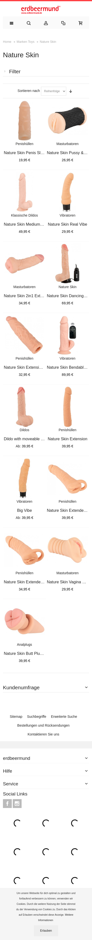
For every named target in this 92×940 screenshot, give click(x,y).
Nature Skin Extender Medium (30, 582)
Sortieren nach (29, 91)
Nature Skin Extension (67, 439)
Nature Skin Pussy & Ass (69, 152)
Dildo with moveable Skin (26, 439)
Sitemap (16, 717)
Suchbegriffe (36, 717)
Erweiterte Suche (64, 717)
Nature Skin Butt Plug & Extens (31, 653)
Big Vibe (24, 510)
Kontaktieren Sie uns (43, 734)
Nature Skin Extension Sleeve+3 (33, 367)
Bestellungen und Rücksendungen (43, 725)
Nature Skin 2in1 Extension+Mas (33, 296)
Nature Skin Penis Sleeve (26, 152)
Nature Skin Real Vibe (67, 224)
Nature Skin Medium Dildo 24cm (32, 224)
